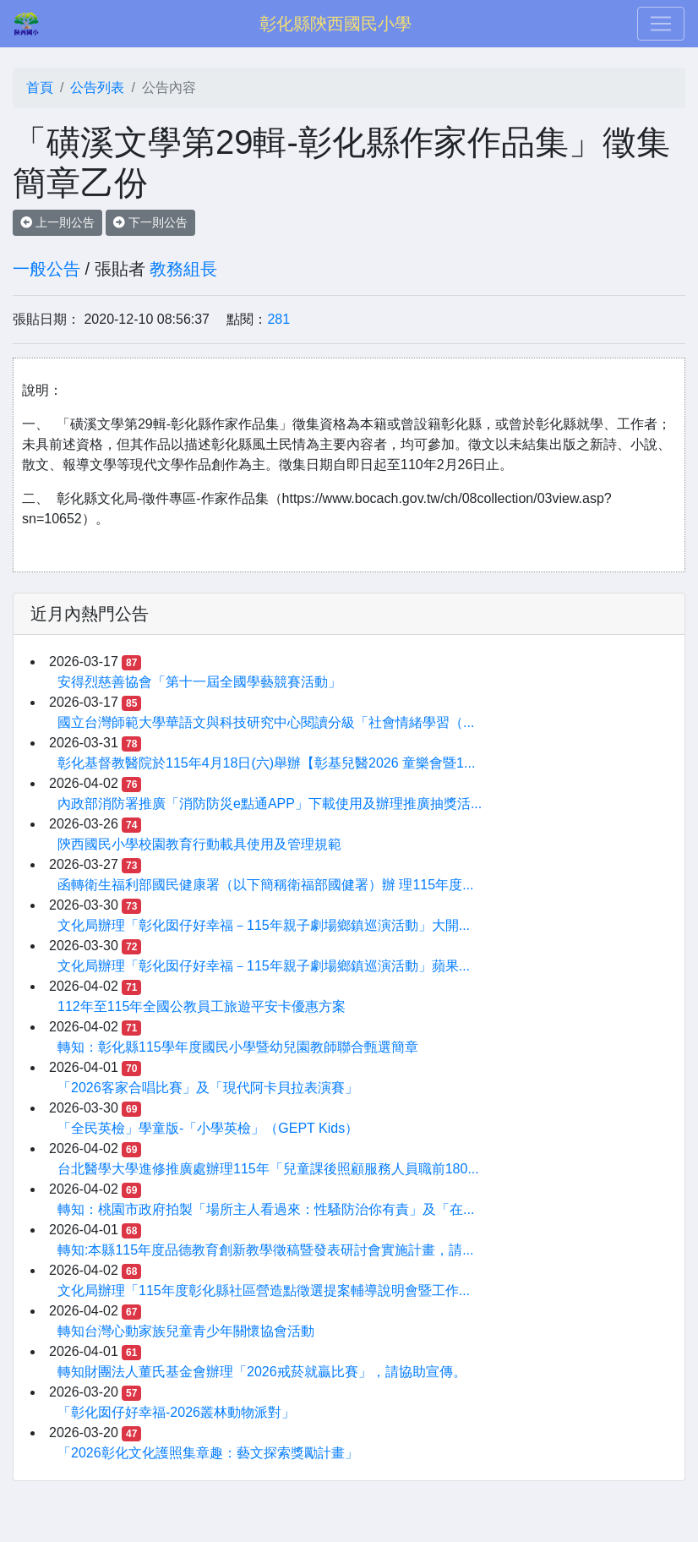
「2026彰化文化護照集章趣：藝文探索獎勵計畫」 (207, 1453)
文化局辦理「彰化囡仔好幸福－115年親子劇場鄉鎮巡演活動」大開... (263, 925)
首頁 (39, 87)
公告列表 (97, 87)
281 (278, 319)
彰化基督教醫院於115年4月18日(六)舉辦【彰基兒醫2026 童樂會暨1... (266, 763)
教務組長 (183, 269)
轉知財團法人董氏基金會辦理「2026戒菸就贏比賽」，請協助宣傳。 (261, 1371)
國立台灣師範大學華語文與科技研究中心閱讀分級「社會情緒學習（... (265, 722)
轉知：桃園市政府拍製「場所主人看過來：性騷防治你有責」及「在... (265, 1209)
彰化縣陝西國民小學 (335, 23)
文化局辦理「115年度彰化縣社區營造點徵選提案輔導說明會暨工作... (263, 1290)
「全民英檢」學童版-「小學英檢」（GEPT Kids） (207, 1128)
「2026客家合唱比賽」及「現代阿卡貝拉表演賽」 (207, 1087)
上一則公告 (57, 222)
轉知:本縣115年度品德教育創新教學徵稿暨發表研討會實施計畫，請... (265, 1250)
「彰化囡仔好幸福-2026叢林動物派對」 (176, 1412)
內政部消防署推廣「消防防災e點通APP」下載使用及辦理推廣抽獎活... (269, 803)
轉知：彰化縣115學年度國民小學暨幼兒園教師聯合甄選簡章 (237, 1047)
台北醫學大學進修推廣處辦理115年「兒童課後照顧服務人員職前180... (268, 1169)
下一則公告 (150, 222)
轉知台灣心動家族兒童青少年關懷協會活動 (185, 1331)
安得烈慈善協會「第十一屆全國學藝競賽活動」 (199, 682)
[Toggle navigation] (660, 24)
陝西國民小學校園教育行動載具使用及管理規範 (199, 844)
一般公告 (46, 269)
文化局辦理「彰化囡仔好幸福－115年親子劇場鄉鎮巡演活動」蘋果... (263, 966)
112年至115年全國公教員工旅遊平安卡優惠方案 (201, 1006)
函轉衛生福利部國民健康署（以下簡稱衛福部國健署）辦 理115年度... (265, 885)
